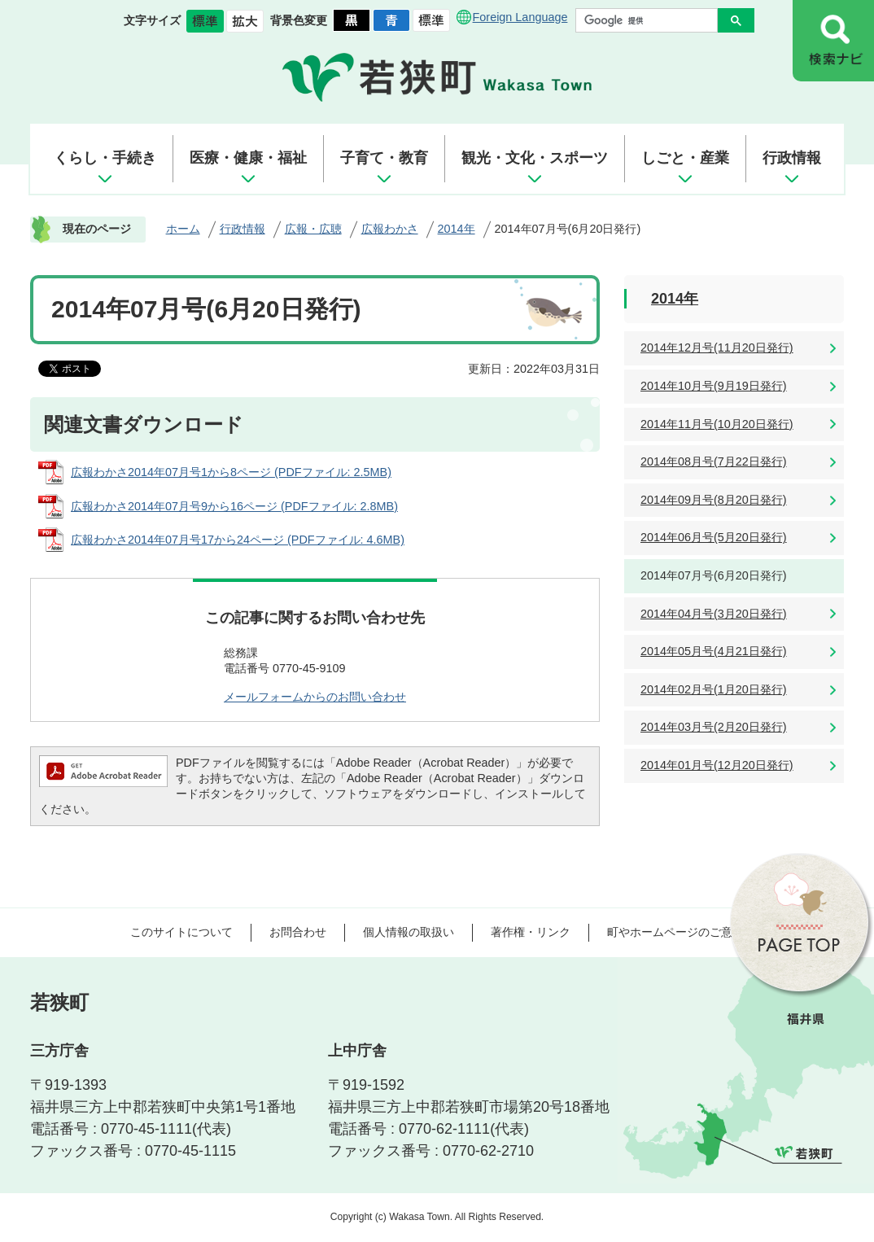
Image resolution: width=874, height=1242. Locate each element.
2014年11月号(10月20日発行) (716, 424)
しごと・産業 (685, 158)
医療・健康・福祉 (248, 158)
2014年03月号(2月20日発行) (713, 726)
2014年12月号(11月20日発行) (716, 347)
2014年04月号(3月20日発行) (713, 613)
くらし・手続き (105, 158)
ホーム (183, 228)
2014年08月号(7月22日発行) (713, 461)
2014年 (456, 228)
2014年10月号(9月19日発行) (713, 385)
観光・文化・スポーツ (534, 158)
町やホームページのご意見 (675, 931)
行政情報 (792, 158)
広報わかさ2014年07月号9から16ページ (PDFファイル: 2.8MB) (234, 506)
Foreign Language (520, 17)
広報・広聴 (313, 228)
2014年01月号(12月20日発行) (716, 765)
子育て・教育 (384, 158)
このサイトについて (181, 931)
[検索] (650, 20)
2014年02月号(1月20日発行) (713, 689)
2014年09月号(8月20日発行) (713, 499)
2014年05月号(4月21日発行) (713, 651)
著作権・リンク (530, 931)
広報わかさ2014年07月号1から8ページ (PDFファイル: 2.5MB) (231, 472)
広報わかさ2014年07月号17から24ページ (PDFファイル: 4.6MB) (237, 539)
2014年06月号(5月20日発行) (713, 537)
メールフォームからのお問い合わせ (315, 696)
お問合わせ (297, 931)
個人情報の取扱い (408, 931)
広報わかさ (389, 228)
